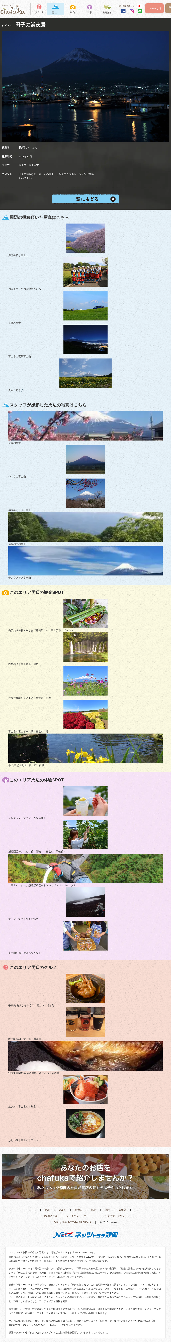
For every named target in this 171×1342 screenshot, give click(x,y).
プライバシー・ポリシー (80, 1215)
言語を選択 (128, 6)
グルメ (62, 1209)
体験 (107, 1209)
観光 (93, 1209)
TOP (47, 1209)
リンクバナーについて (114, 1215)
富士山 (78, 1209)
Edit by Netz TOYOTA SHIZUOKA (72, 1222)
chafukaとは (154, 8)
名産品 (122, 1209)
